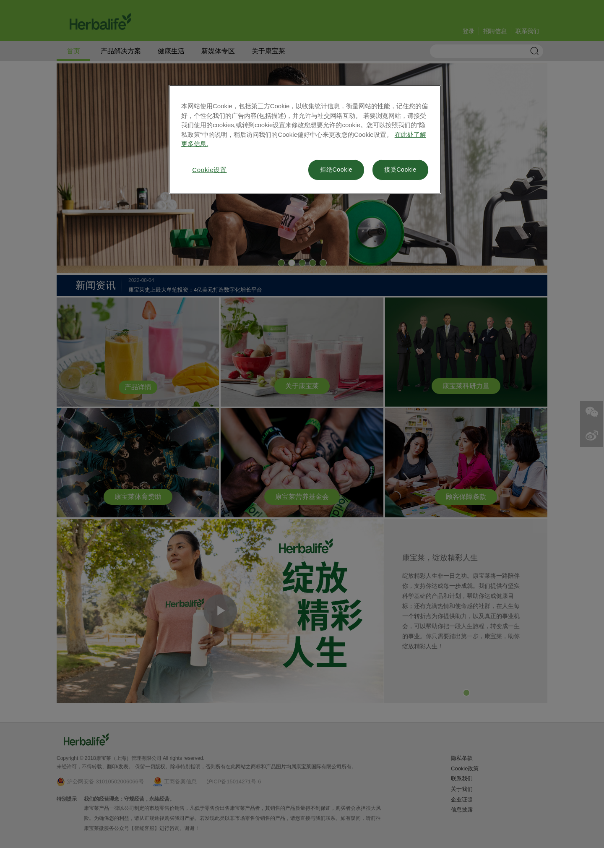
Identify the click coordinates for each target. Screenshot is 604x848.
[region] (305, 139)
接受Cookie (400, 169)
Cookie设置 (209, 169)
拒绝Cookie (336, 169)
